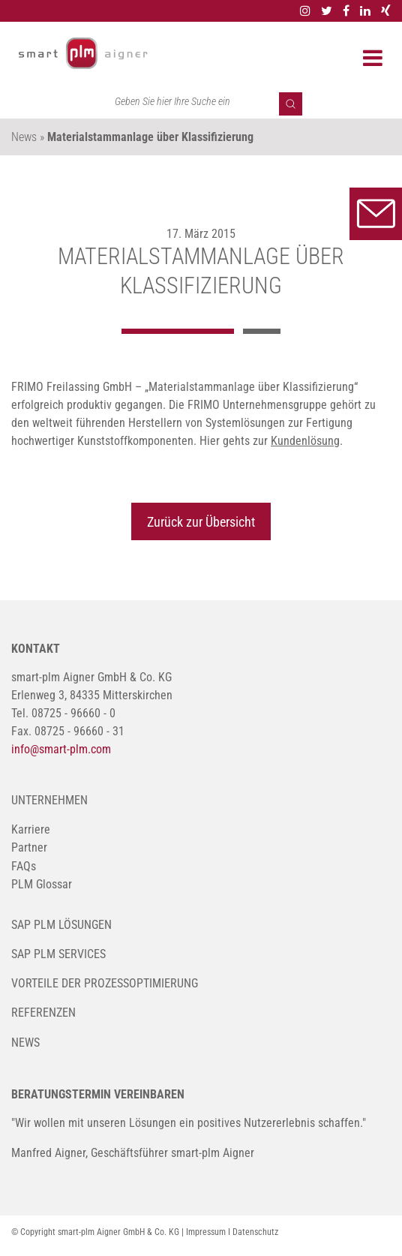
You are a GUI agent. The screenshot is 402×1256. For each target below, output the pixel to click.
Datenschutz (255, 1232)
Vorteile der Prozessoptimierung (104, 983)
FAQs (23, 866)
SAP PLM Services (58, 954)
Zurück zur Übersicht (201, 522)
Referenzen (43, 1012)
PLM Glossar (41, 884)
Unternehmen (49, 800)
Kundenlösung (305, 441)
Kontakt (376, 214)
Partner (29, 847)
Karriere (30, 829)
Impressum (206, 1232)
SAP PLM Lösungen (61, 925)
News (25, 1042)
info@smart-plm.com (61, 749)
